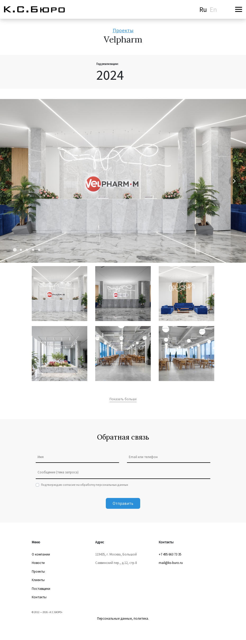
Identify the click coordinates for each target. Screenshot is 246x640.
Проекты (123, 30)
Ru (203, 9)
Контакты (39, 597)
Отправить (123, 503)
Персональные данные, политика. (123, 618)
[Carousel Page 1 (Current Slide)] (15, 250)
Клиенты (38, 580)
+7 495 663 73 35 (170, 554)
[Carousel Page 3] (27, 250)
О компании (41, 554)
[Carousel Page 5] (39, 250)
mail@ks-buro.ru (171, 563)
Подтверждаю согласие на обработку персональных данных (84, 485)
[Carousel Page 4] (33, 250)
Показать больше (123, 399)
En (213, 9)
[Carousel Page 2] (21, 250)
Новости (38, 563)
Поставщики (41, 588)
